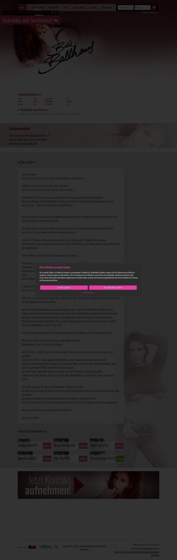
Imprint (85, 293)
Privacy (92, 293)
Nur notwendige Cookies (113, 287)
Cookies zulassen (64, 287)
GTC (88, 293)
